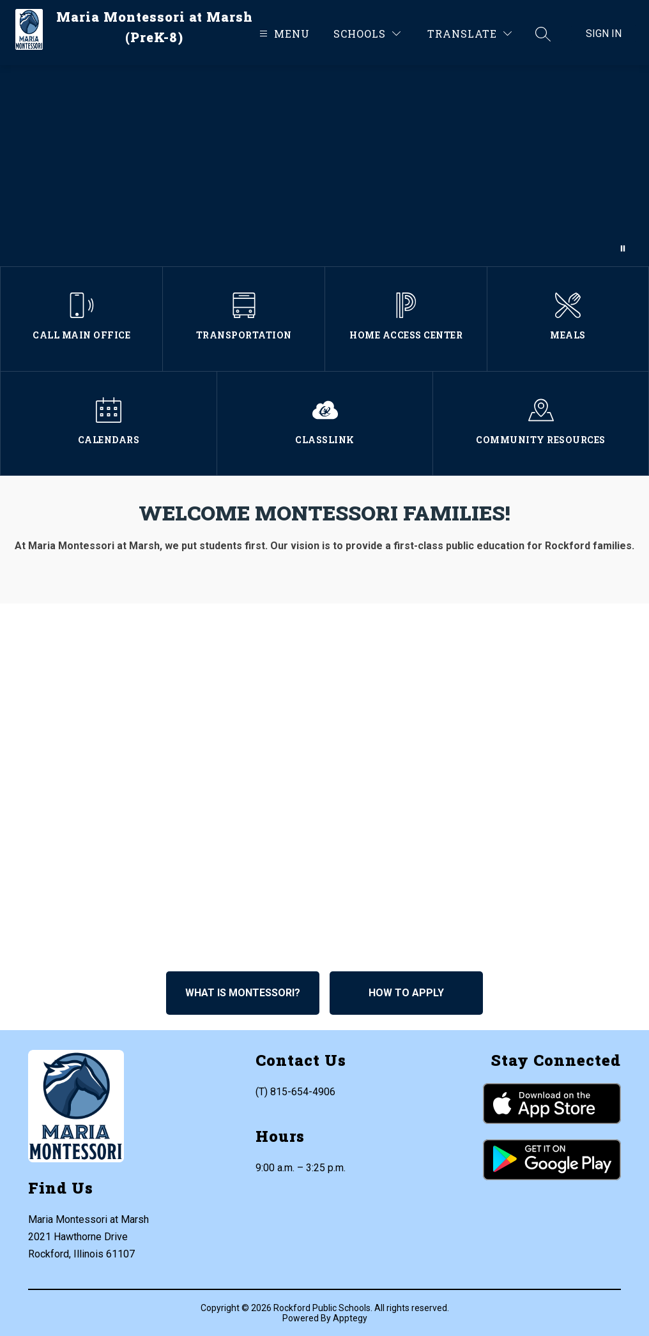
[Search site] (543, 34)
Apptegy (350, 1318)
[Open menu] (283, 34)
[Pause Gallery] (623, 248)
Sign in (604, 33)
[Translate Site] (469, 34)
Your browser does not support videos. (324, 165)
